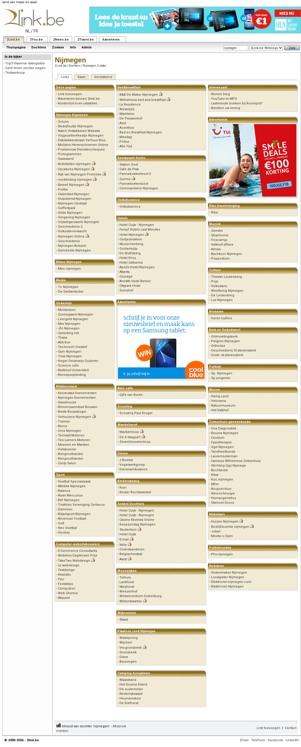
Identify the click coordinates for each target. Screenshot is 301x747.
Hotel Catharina (131, 262)
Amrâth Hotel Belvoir (135, 281)
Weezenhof (128, 591)
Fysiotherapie (221, 442)
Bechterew (219, 470)
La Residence (130, 104)
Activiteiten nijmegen (74, 164)
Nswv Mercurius (70, 495)
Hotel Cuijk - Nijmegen (136, 225)
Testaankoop (15, 73)
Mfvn (215, 484)
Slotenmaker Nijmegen (229, 572)
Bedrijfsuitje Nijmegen (75, 126)
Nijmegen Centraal (72, 203)
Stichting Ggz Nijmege (228, 465)
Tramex (64, 421)
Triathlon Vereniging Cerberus (81, 505)
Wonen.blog (220, 94)
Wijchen (125, 642)
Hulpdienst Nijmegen (74, 199)
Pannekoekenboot (133, 184)
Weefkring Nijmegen (227, 291)
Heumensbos (130, 698)
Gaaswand (66, 159)
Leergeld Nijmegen (73, 319)
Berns (62, 426)
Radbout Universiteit (73, 370)
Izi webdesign (68, 565)
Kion (122, 487)
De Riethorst (128, 703)
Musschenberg (131, 244)
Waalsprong (128, 638)
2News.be (61, 39)
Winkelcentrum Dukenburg (140, 596)
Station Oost (128, 164)
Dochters (38, 47)
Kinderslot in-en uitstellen (77, 103)
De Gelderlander (71, 291)
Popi (214, 281)
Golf (61, 523)
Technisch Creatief (72, 347)
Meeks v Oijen (222, 536)
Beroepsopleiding (72, 375)
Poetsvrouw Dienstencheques (81, 149)
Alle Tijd (125, 146)
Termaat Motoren (71, 435)
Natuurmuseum (223, 405)
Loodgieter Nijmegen (227, 577)
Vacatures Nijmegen (74, 169)
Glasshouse (67, 402)
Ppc (61, 579)
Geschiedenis (69, 241)
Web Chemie (68, 593)
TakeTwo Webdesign (74, 561)
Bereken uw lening (225, 108)
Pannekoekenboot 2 (135, 174)
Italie (123, 545)
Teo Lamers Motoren (74, 440)
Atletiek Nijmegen (72, 486)
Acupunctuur (221, 489)
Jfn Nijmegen (68, 328)
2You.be (36, 39)
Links (65, 77)
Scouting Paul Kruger (136, 413)
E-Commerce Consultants (77, 551)
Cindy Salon (67, 463)
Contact (290, 728)
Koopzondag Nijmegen (137, 524)
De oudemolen (131, 689)
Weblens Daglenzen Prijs (77, 555)
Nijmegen (89, 65)
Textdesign (66, 570)
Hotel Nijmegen (131, 235)
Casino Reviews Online (136, 520)
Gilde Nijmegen (70, 213)
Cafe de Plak (129, 169)
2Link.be (13, 39)
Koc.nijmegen (222, 479)
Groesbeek (128, 652)
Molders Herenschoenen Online (83, 145)
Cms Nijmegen (69, 431)
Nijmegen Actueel (72, 246)
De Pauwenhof (130, 118)
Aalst (123, 559)
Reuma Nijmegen (224, 433)
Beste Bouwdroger (72, 412)
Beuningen (128, 661)
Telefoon (258, 740)
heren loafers (221, 318)
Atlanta (124, 272)
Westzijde (127, 109)
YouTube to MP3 (224, 99)
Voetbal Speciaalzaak (74, 481)
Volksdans (219, 286)
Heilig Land (220, 396)
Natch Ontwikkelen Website (79, 131)
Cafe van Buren (131, 395)
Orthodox (218, 346)
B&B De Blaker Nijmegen (138, 95)
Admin (87, 47)
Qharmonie (220, 235)
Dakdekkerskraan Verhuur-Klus (82, 140)
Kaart (81, 77)
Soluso (63, 122)
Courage (126, 276)
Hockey (64, 532)
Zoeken (58, 47)
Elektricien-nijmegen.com (231, 582)
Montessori (66, 310)
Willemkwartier (130, 601)
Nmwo (216, 249)
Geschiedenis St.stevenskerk (233, 350)
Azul (122, 123)
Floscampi (219, 240)
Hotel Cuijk (127, 534)
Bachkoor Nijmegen (226, 254)
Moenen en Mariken (73, 445)
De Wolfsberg (130, 253)
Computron (66, 588)
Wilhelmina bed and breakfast (142, 100)
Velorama (218, 401)
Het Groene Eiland (133, 684)
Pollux (124, 142)
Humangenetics (223, 498)
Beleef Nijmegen (71, 185)
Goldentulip (128, 249)
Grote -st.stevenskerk (227, 355)
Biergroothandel (70, 454)
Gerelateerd (103, 77)
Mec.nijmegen (69, 269)
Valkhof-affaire (222, 244)
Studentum (128, 530)
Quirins (124, 179)
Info (73, 47)
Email (244, 740)
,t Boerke (126, 460)
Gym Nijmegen (69, 351)
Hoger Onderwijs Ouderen (78, 361)
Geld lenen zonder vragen (25, 68)
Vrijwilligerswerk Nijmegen (78, 222)
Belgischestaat (130, 554)
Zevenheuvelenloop (134, 442)
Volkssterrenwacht (72, 231)
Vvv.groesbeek (130, 648)
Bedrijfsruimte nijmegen (230, 527)
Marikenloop (129, 432)
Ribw (214, 475)
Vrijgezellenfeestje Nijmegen (81, 135)
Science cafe (68, 365)
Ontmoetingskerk (224, 336)
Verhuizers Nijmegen (74, 417)
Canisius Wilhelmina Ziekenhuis (236, 461)
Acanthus (126, 128)
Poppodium (220, 258)
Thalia (62, 338)
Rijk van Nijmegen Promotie (79, 174)
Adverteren (111, 39)
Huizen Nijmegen (224, 521)
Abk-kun (64, 342)
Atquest (64, 598)
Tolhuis (125, 577)
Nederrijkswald (130, 694)
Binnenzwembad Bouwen (77, 407)
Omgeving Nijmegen (74, 217)
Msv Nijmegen (69, 324)
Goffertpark (66, 208)
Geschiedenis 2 (70, 227)
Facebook (275, 740)
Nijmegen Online (71, 236)
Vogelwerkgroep (132, 465)
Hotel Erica (127, 258)
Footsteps (65, 584)
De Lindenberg (222, 295)
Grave (123, 657)
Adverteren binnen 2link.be (79, 99)
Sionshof (126, 290)
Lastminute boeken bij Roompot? (236, 103)
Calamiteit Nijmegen (73, 194)
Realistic (64, 574)
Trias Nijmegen (70, 356)
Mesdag (125, 137)
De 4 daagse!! (129, 437)
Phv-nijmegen (222, 554)
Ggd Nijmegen (222, 447)
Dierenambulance (133, 469)
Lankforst (126, 582)
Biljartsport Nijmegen (74, 514)
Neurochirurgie (223, 493)
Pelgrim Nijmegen (225, 341)
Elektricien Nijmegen (227, 586)
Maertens (126, 114)
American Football (72, 519)
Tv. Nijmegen (68, 287)
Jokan (216, 531)
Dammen (65, 509)
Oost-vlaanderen (131, 549)
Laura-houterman (224, 456)
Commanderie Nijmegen (138, 188)
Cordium (217, 438)
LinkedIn (292, 740)
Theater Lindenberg (226, 277)
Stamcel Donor (222, 503)
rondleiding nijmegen (75, 180)
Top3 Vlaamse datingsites (25, 63)
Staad (123, 619)
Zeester (217, 231)
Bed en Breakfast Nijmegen (140, 132)
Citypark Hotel (129, 286)
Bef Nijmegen (68, 500)
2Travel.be (85, 39)
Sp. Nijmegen (221, 373)
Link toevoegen (70, 94)
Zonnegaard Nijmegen (75, 314)
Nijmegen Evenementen (77, 398)
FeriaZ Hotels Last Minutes (139, 229)
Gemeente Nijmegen (74, 250)
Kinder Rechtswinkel (135, 492)
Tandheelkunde (223, 452)
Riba (214, 212)
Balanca (64, 491)
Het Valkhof (220, 410)
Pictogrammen (69, 154)
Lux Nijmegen (222, 300)
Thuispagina (16, 47)
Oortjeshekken (130, 239)
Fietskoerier (67, 449)
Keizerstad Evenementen (77, 393)
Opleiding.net (68, 333)
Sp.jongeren (220, 378)
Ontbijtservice (130, 206)
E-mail (124, 539)
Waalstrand (127, 680)
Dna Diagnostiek (223, 428)
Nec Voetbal (67, 528)
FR (36, 31)
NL (28, 31)
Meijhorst (126, 587)
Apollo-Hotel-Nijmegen (137, 267)
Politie (63, 189)
